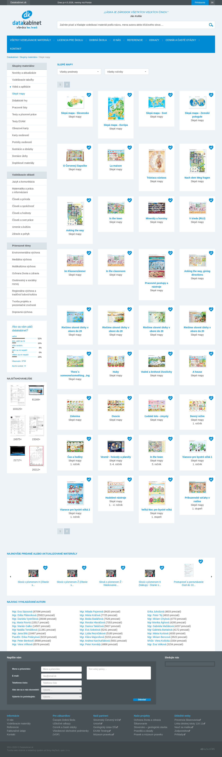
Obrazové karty (20, 128)
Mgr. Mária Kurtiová (157, 633)
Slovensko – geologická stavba (150, 727)
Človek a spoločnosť (23, 206)
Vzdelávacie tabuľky (23, 79)
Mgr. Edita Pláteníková (24, 615)
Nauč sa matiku (182, 727)
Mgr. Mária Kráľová (90, 615)
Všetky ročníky (115, 71)
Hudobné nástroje (115, 497)
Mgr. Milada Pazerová (91, 611)
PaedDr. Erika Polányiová (26, 637)
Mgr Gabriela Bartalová (159, 629)
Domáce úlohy (20, 156)
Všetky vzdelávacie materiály (30, 40)
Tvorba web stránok (16, 750)
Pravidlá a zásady (143, 730)
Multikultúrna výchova (24, 266)
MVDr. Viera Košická (158, 640)
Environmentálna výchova (26, 252)
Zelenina (75, 416)
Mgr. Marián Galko (22, 626)
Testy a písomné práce (24, 114)
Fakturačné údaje (16, 730)
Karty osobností (20, 135)
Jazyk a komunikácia (23, 181)
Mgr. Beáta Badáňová (91, 618)
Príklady (178, 734)
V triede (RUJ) (197, 218)
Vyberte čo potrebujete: (23, 696)
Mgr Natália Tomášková (24, 629)
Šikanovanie (140, 723)
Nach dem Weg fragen (197, 177)
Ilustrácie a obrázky (22, 149)
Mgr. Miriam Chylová (158, 618)
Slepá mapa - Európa (116, 125)
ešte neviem (17, 345)
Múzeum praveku (102, 734)
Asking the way (75, 230)
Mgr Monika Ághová (158, 622)
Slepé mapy (18, 93)
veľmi (14, 336)
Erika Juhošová (155, 611)
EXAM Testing (101, 730)
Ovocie (116, 416)
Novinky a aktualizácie (24, 72)
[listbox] (79, 71)
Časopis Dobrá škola (64, 720)
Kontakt (15, 48)
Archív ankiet (17, 366)
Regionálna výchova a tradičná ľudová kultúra (24, 292)
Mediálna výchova (22, 259)
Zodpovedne (181, 730)
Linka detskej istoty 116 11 (188, 723)
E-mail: (15, 676)
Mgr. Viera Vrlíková (22, 644)
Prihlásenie (200, 2)
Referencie (135, 40)
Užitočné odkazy (62, 723)
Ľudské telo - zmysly (156, 416)
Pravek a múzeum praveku (148, 734)
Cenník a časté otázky (181, 40)
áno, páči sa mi (18, 341)
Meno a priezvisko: (21, 669)
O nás (117, 40)
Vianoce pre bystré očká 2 (75, 509)
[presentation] (113, 688)
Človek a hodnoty (21, 213)
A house (197, 371)
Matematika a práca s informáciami (22, 190)
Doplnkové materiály (23, 163)
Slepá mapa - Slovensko (75, 113)
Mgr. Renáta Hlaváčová (92, 622)
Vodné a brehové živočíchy (156, 371)
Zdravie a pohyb (20, 233)
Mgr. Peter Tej (154, 615)
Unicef (96, 723)
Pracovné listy (19, 107)
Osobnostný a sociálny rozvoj (24, 282)
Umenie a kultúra (21, 227)
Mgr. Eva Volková (156, 644)
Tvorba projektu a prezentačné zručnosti (24, 303)
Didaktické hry (19, 100)
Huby (116, 371)
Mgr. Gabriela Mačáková (160, 626)
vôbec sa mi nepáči (20, 355)
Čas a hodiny (75, 457)
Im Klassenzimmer (75, 271)
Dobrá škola (98, 40)
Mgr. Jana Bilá (20, 633)
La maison (116, 165)
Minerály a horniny (156, 218)
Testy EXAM (18, 121)
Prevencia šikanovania (186, 720)
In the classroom (115, 271)
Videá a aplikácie (21, 86)
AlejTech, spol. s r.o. (61, 750)
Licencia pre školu (70, 40)
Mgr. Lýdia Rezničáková (93, 633)
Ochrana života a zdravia (25, 273)
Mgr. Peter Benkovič (23, 640)
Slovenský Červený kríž (106, 720)
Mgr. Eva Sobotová (90, 629)
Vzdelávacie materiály (19, 723)
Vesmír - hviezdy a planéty (116, 457)
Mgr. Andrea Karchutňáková (95, 640)
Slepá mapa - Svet (156, 113)
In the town (115, 218)
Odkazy (154, 40)
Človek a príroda (21, 199)
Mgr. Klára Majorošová (92, 637)
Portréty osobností (22, 142)
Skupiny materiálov (28, 57)
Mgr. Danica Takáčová (92, 626)
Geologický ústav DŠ (104, 727)
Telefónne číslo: (20, 683)
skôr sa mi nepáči (19, 350)
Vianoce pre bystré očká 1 (197, 457)
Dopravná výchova (22, 312)
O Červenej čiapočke (75, 165)
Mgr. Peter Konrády (90, 644)
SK (212, 2)
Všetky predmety (69, 71)
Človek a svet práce (22, 220)
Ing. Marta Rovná (21, 622)
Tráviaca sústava (156, 177)
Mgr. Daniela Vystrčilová (25, 618)
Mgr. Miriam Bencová (158, 637)
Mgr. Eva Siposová (22, 611)
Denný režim (197, 416)
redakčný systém (35, 750)
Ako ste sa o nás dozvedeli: (25, 690)
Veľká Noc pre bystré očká (156, 509)
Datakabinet (12, 57)
